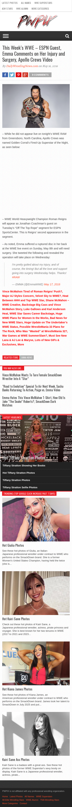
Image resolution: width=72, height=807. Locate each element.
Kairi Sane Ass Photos (15, 759)
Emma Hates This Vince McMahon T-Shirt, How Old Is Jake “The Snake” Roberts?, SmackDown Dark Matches (33, 401)
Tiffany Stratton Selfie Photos (20, 487)
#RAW (16, 277)
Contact (23, 803)
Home (5, 796)
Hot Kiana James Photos (17, 689)
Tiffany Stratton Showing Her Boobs (24, 465)
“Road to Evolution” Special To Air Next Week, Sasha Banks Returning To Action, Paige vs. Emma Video (32, 388)
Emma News (26, 357)
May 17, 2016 (52, 284)
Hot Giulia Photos (13, 545)
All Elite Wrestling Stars (13, 800)
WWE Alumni (22, 8)
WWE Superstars (43, 2)
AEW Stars (7, 8)
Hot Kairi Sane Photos (16, 619)
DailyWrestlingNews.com (22, 66)
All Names (26, 2)
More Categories (40, 8)
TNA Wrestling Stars (49, 800)
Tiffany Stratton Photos (16, 480)
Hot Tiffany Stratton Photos (19, 472)
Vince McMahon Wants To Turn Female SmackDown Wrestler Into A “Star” (32, 377)
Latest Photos (10, 2)
